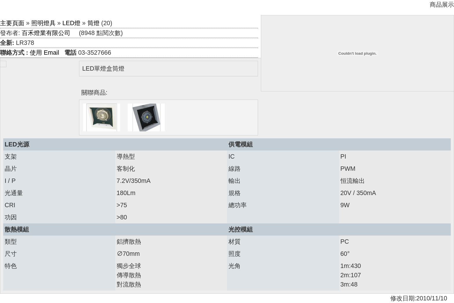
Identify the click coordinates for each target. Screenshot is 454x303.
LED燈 (71, 23)
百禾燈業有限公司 (46, 33)
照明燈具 (43, 23)
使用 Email (44, 52)
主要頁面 (12, 23)
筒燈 (93, 23)
